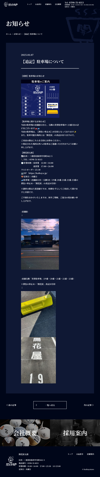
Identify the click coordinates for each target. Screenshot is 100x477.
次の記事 (88, 405)
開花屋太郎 (23, 454)
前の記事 (12, 405)
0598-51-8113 (76, 2)
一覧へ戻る (50, 405)
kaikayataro (89, 469)
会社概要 (58, 4)
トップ (29, 4)
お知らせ (17, 34)
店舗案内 (48, 4)
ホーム (8, 34)
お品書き (38, 4)
